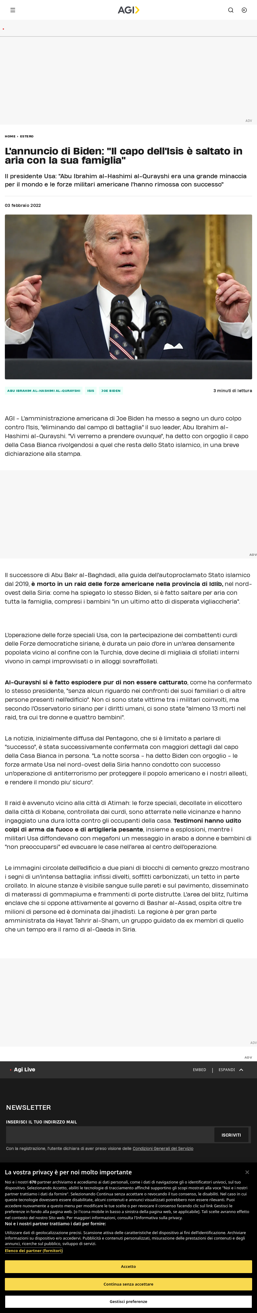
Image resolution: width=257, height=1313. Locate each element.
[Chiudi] (247, 1172)
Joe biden (111, 391)
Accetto (128, 1266)
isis (90, 391)
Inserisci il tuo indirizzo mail (41, 1122)
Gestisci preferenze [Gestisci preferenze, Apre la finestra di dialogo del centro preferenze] (128, 1301)
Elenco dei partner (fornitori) (33, 1250)
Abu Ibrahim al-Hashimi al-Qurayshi (43, 391)
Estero (27, 136)
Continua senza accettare (128, 1284)
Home (10, 136)
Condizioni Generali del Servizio (163, 1148)
